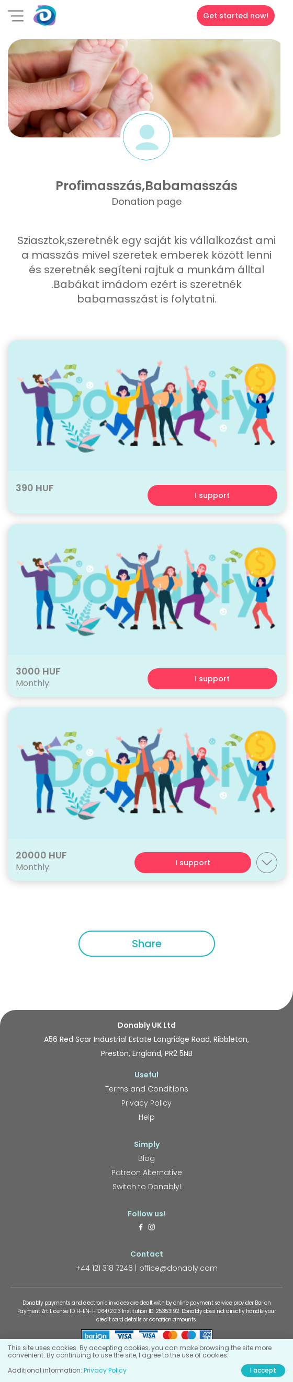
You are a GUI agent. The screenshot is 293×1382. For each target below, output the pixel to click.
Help (147, 1117)
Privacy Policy (146, 1103)
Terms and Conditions (146, 1089)
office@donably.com (178, 1268)
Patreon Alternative (146, 1172)
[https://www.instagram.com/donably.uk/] (152, 1228)
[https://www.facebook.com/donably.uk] (141, 1228)
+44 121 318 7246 (104, 1268)
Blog (146, 1158)
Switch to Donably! (146, 1186)
